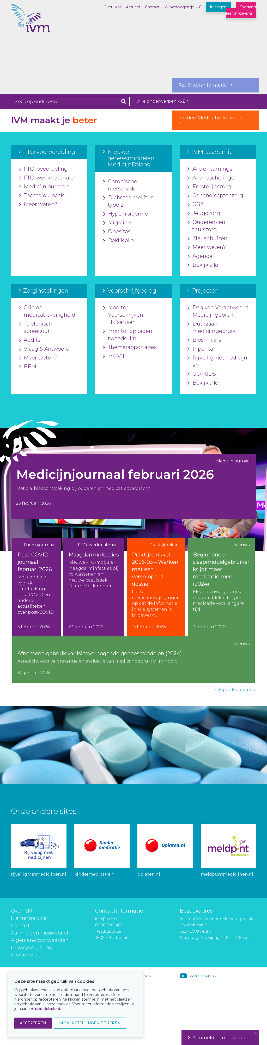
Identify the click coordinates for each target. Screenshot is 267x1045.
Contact (152, 7)
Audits (29, 340)
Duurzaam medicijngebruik (211, 327)
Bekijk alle (118, 241)
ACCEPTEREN (33, 1023)
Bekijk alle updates (234, 689)
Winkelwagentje (179, 7)
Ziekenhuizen (207, 238)
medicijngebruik (202, 976)
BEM (27, 367)
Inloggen (218, 7)
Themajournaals (42, 196)
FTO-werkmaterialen (48, 178)
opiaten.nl (148, 874)
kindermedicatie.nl (95, 874)
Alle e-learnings (209, 169)
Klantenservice (28, 918)
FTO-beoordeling (43, 169)
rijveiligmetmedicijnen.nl (38, 874)
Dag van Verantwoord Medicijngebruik (217, 311)
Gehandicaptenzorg (215, 196)
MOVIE (114, 356)
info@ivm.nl (106, 918)
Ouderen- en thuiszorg (206, 226)
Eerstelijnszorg (209, 187)
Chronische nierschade (120, 185)
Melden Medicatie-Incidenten (215, 120)
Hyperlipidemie (125, 214)
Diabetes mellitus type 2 (128, 201)
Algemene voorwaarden (40, 940)
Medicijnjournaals (44, 187)
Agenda (200, 256)
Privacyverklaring (31, 947)
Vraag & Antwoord (44, 349)
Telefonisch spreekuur (35, 327)
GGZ (195, 204)
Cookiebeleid (26, 955)
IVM (37, 30)
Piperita (200, 349)
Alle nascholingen (212, 178)
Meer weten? (38, 204)
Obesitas (117, 232)
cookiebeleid (47, 1008)
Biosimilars (204, 340)
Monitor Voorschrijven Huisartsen (123, 315)
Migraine (117, 223)
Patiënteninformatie (205, 85)
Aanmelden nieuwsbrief (39, 933)
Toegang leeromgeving (241, 10)
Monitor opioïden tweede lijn (127, 334)
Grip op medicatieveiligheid (47, 311)
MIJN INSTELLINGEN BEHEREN (89, 1023)
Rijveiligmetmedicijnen (217, 361)
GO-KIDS (201, 374)
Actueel (133, 7)
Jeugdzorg (203, 213)
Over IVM (112, 7)
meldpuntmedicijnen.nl (227, 874)
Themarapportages (130, 347)
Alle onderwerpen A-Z (163, 101)
